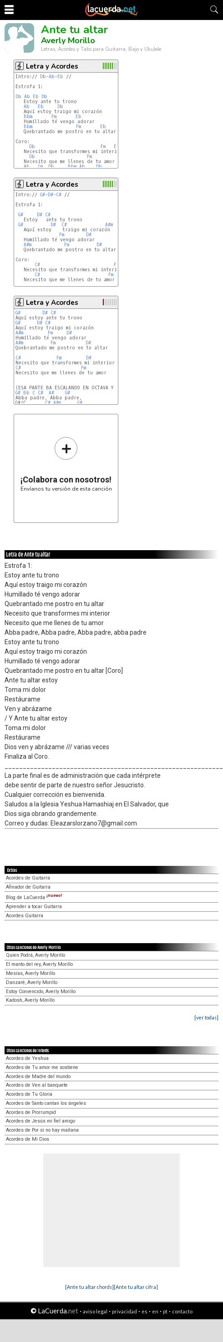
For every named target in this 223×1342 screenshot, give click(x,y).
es (144, 1311)
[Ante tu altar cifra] (136, 1287)
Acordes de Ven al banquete (37, 1085)
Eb (60, 77)
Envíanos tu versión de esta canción (66, 464)
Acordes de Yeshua (27, 1058)
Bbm (28, 116)
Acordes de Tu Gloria (29, 1094)
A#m (109, 225)
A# (51, 393)
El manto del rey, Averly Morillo (39, 964)
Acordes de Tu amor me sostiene (42, 1067)
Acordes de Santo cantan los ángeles (46, 1103)
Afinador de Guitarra (28, 887)
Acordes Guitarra (24, 916)
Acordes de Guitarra (28, 878)
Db (43, 77)
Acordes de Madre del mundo (38, 1076)
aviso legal (95, 1311)
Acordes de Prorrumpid (31, 1112)
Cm (40, 166)
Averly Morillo (68, 40)
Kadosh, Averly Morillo (30, 1000)
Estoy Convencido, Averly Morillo (41, 991)
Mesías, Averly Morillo (30, 973)
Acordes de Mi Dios (27, 1139)
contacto (182, 1311)
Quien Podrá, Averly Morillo (35, 955)
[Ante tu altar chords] (89, 1287)
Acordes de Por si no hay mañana (42, 1130)
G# (42, 195)
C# (58, 195)
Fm (53, 116)
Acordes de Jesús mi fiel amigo (40, 1121)
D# (50, 195)
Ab (52, 77)
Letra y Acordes (52, 66)
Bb (26, 393)
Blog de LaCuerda (34, 897)
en (155, 1311)
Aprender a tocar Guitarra (34, 907)
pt (165, 1311)
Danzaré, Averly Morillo (31, 982)
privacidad (124, 1311)
